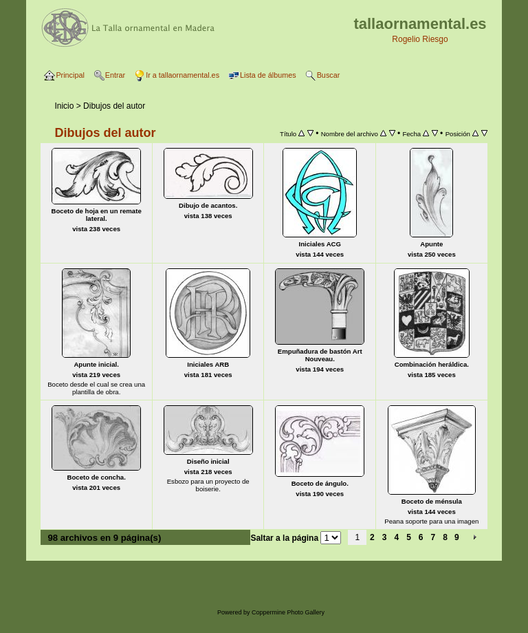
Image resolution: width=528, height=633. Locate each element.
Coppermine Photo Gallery (288, 612)
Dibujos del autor (114, 106)
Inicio (64, 106)
